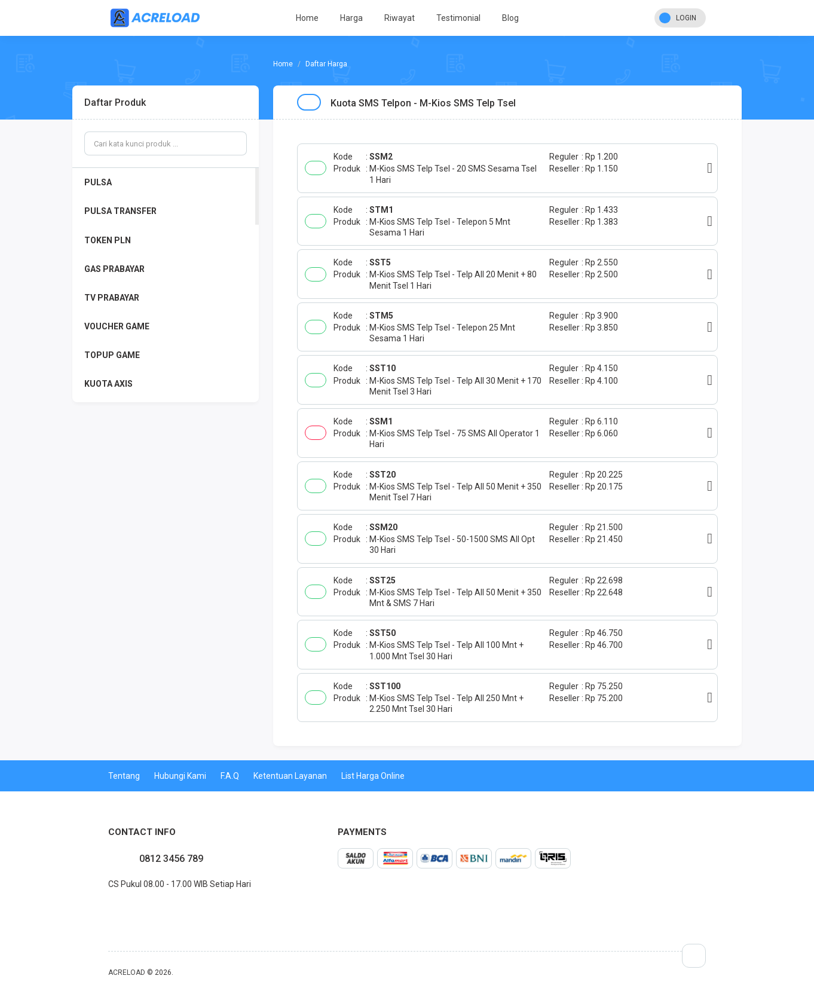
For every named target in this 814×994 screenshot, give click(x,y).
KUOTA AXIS (108, 384)
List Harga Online (373, 776)
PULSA (98, 182)
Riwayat (399, 18)
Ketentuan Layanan (290, 776)
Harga (351, 18)
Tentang (124, 776)
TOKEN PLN (107, 240)
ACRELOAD (126, 972)
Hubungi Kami (180, 776)
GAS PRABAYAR (114, 269)
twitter (118, 910)
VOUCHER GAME (116, 326)
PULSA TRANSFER (120, 211)
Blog (510, 18)
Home (307, 18)
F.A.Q (230, 776)
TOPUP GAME (112, 355)
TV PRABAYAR (111, 297)
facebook (108, 910)
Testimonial (458, 18)
